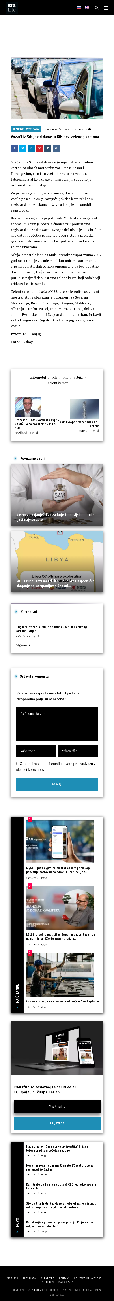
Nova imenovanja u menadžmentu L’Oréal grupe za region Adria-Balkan (60, 1167)
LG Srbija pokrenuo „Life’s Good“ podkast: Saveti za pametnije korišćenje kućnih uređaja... (60, 936)
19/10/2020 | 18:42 (74, 129)
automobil (38, 377)
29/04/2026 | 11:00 (36, 1174)
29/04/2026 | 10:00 (36, 1212)
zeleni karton (58, 383)
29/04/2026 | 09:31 (36, 1231)
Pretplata (29, 1278)
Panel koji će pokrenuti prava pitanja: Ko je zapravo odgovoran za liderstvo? (60, 1224)
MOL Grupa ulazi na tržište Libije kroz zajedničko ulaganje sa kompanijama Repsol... (55, 583)
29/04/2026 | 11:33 (36, 1155)
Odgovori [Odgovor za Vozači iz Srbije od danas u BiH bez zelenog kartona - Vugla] (21, 645)
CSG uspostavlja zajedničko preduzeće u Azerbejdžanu (62, 1001)
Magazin (12, 1278)
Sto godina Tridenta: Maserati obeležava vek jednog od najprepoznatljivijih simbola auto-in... (61, 1205)
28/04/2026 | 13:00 (36, 877)
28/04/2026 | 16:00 (36, 1007)
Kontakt (64, 1278)
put (65, 377)
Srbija (78, 377)
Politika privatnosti (88, 1278)
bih (54, 377)
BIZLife (56, 129)
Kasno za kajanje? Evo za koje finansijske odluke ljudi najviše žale (55, 517)
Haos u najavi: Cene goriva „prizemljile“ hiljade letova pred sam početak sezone (57, 1148)
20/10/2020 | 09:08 (27, 636)
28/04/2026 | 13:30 (36, 944)
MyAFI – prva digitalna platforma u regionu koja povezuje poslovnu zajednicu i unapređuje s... (58, 870)
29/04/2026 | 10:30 (36, 1193)
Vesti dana (32, 129)
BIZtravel (19, 129)
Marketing (47, 1278)
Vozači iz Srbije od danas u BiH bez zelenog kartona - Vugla (51, 629)
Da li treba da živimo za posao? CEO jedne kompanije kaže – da (61, 1186)
